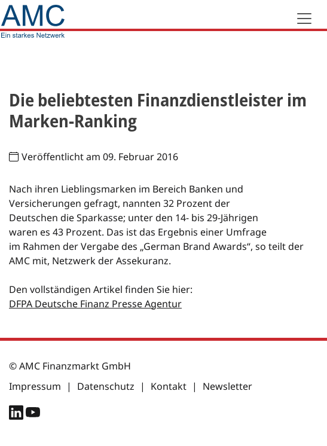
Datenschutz (106, 386)
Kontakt (169, 386)
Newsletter (227, 386)
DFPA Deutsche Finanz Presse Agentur (95, 303)
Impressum (35, 386)
